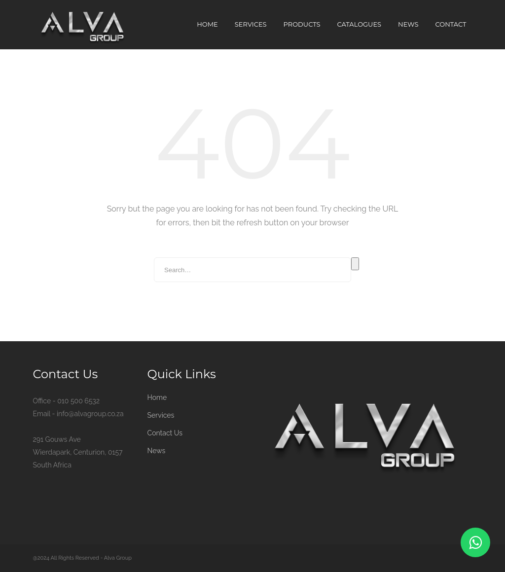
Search (355, 263)
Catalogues (359, 24)
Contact (451, 24)
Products (302, 24)
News (408, 24)
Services (251, 24)
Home (207, 24)
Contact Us (164, 433)
